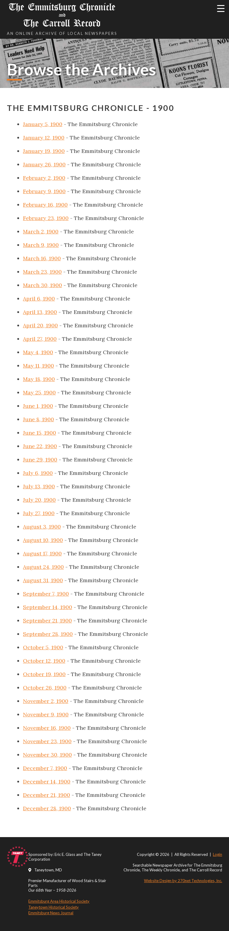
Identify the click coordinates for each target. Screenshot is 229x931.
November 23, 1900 (47, 741)
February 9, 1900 (44, 191)
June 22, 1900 (40, 446)
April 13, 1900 (40, 312)
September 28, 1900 (48, 634)
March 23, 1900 (42, 271)
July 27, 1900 (39, 513)
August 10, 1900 (43, 540)
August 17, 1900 (42, 553)
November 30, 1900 (47, 754)
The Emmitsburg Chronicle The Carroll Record (62, 15)
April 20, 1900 (40, 325)
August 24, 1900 (43, 566)
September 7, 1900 (46, 593)
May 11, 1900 (38, 365)
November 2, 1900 (45, 701)
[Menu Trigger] (221, 8)
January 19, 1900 (44, 151)
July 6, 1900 (38, 473)
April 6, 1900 (39, 298)
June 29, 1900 (40, 459)
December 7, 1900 (45, 768)
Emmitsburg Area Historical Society (58, 901)
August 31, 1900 (43, 580)
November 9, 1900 (46, 714)
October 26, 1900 (44, 687)
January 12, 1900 (43, 137)
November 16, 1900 (47, 727)
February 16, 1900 (45, 204)
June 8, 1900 (38, 419)
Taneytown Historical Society (53, 907)
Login (217, 854)
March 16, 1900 (42, 258)
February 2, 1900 (44, 177)
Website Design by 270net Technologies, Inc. (183, 880)
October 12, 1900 (44, 660)
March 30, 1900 (42, 285)
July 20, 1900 (39, 499)
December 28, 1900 (47, 808)
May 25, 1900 (39, 392)
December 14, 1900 (46, 781)
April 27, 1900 (40, 338)
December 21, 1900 (46, 794)
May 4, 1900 (38, 352)
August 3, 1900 (42, 526)
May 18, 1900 (39, 379)
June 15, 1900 (39, 432)
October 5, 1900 (43, 647)
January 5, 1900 (42, 124)
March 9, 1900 (41, 244)
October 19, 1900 (44, 674)
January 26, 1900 (44, 164)
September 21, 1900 (47, 620)
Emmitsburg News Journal (50, 912)
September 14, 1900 (47, 607)
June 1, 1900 (38, 405)
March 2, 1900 (40, 231)
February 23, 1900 (46, 218)
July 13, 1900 (39, 486)
